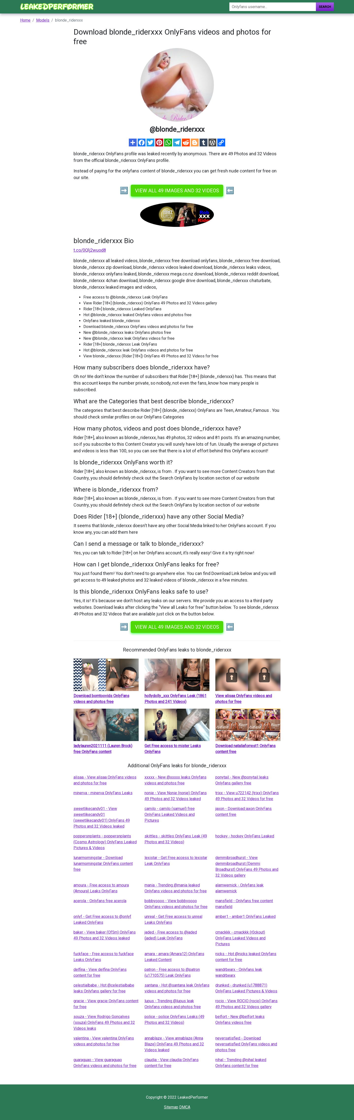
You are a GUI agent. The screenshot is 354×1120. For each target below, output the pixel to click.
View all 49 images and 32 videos (177, 191)
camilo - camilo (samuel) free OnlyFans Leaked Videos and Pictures (170, 814)
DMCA (184, 1107)
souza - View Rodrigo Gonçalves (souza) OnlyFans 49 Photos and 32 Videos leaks (104, 1022)
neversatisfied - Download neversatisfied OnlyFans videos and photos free (246, 1044)
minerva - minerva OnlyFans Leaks (103, 793)
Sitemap (171, 1107)
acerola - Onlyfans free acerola (100, 901)
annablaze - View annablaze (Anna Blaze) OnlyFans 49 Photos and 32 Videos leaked (174, 1044)
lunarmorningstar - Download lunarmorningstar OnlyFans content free (103, 863)
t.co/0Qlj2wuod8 (90, 250)
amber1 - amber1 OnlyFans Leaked (245, 916)
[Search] (272, 6)
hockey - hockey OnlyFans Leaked (244, 836)
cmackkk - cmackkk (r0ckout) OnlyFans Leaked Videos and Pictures (240, 938)
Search (325, 7)
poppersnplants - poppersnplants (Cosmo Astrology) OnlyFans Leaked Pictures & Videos (105, 842)
